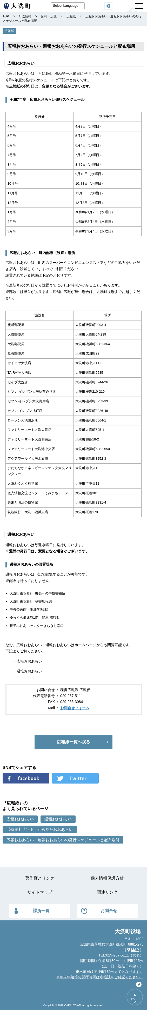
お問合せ (109, 910)
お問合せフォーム (74, 708)
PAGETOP (134, 1000)
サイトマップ (39, 892)
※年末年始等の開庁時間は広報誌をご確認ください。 (99, 977)
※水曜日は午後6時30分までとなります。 (109, 971)
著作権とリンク (39, 878)
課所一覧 (41, 910)
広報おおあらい (29, 661)
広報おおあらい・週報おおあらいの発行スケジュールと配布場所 (62, 840)
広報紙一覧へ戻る (73, 742)
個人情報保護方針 (107, 878)
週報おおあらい (29, 671)
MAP (135, 950)
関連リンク (107, 892)
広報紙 (9, 31)
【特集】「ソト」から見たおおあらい (39, 829)
